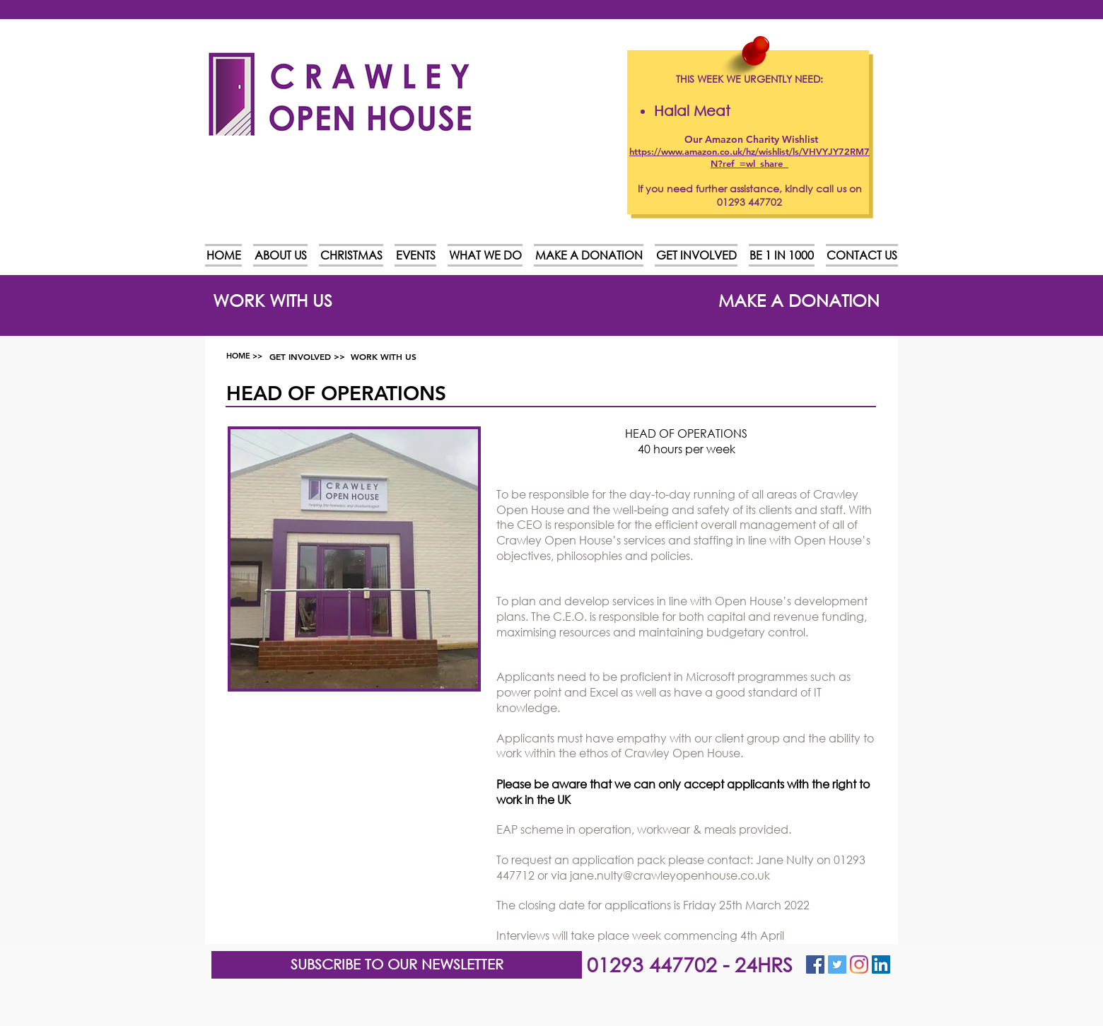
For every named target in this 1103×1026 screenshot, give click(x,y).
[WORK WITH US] (272, 300)
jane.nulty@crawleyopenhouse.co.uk (670, 875)
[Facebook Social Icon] (815, 964)
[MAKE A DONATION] (799, 300)
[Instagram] (859, 964)
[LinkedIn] (881, 964)
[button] (396, 965)
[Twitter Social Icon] (837, 964)
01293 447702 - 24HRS (690, 964)
